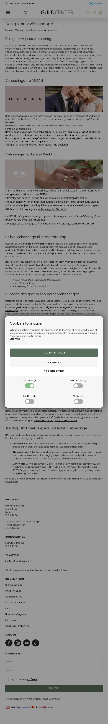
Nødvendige (29, 383)
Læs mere (15, 338)
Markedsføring (78, 383)
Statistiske (78, 399)
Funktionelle (29, 399)
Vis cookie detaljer (54, 370)
